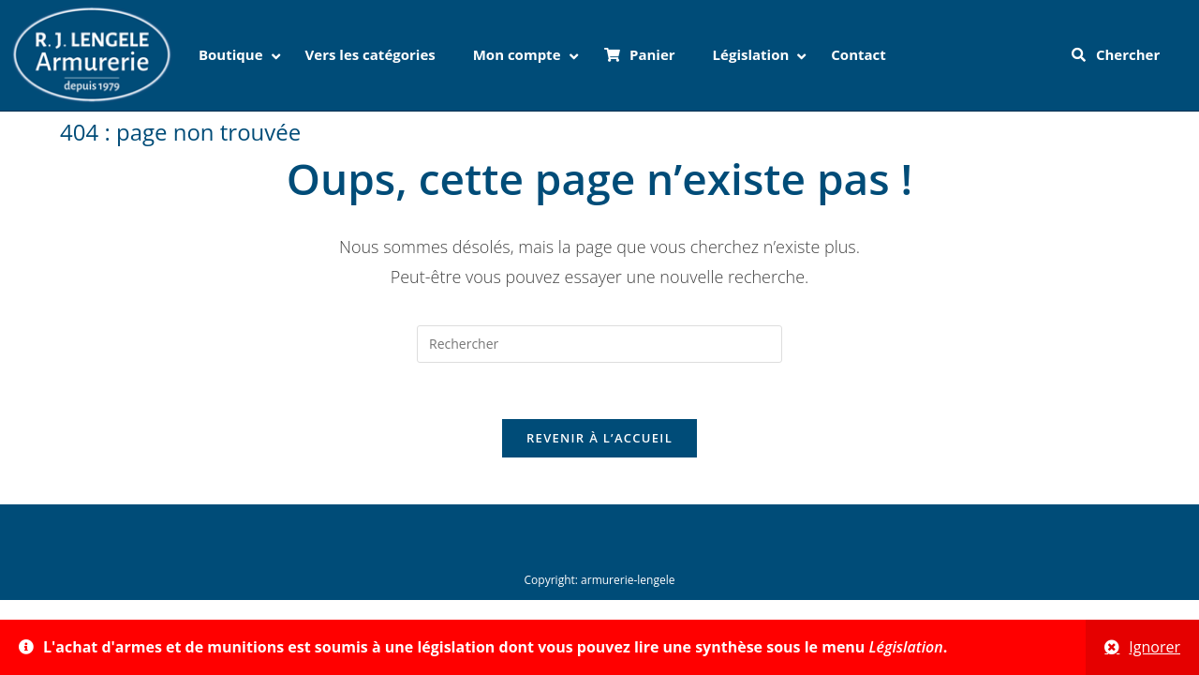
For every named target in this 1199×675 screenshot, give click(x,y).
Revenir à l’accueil (599, 437)
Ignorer (1154, 647)
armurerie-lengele (627, 580)
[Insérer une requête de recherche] (599, 344)
